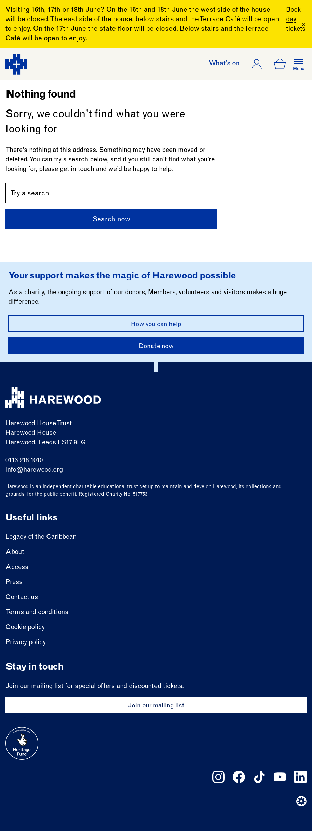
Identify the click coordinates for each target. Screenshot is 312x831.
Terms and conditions (36, 612)
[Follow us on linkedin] (300, 777)
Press (14, 582)
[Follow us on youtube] (280, 777)
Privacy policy (25, 642)
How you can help (156, 325)
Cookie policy (25, 627)
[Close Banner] (304, 24)
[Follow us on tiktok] (259, 777)
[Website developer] (301, 801)
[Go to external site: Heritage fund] (21, 743)
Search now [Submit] (111, 220)
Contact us (21, 597)
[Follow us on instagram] (218, 777)
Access (16, 567)
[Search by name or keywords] (111, 193)
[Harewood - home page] (16, 64)
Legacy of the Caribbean (41, 537)
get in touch (77, 169)
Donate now (156, 346)
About (14, 552)
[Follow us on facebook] (239, 777)
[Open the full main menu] (299, 64)
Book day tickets (293, 20)
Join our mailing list (156, 706)
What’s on (224, 64)
